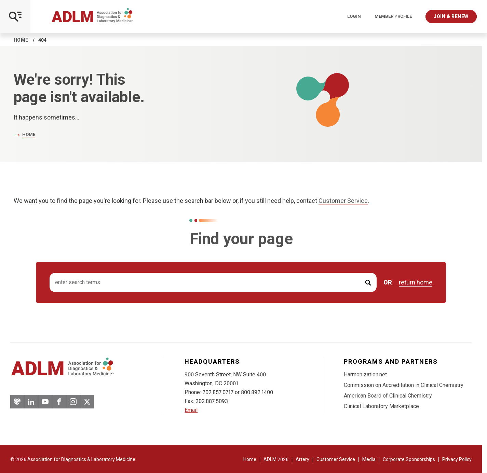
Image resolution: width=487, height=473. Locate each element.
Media (369, 459)
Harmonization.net (365, 374)
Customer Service (343, 200)
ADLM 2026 (275, 459)
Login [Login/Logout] (354, 16)
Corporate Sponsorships (409, 459)
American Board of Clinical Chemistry (388, 395)
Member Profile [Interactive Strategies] (393, 16)
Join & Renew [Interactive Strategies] (451, 16)
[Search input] (213, 282)
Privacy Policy (457, 459)
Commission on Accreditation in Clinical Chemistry (403, 385)
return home (415, 282)
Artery (302, 459)
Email (191, 410)
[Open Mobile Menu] (15, 16)
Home (21, 40)
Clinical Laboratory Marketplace (381, 406)
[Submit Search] (368, 282)
